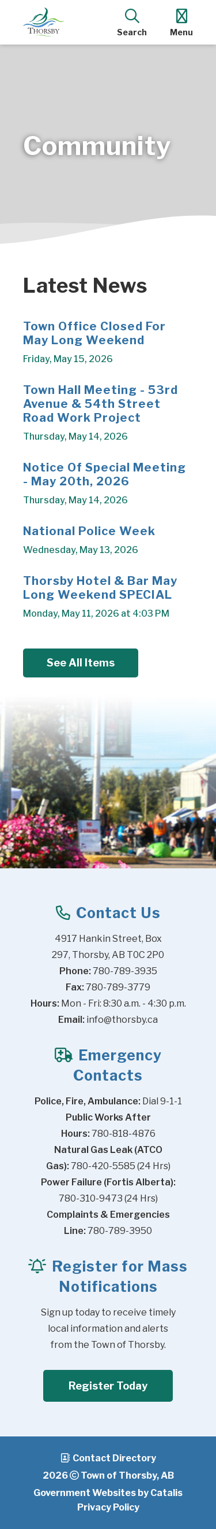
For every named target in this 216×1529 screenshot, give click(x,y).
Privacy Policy (108, 1507)
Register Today (108, 1386)
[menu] (181, 22)
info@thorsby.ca (122, 1019)
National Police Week (89, 531)
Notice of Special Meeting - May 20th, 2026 (104, 474)
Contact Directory (114, 1458)
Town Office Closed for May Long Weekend (94, 333)
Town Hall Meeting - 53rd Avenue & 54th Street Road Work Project (100, 404)
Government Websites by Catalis (108, 1492)
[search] (132, 22)
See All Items (81, 663)
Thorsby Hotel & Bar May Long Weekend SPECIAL (100, 588)
